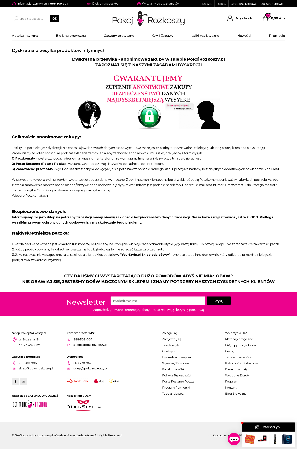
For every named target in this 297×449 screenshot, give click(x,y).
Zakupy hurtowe (272, 3)
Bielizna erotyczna (71, 36)
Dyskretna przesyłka (176, 357)
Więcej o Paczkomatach (30, 195)
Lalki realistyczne (205, 36)
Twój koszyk (170, 345)
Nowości (244, 36)
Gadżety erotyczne (119, 36)
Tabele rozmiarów (238, 357)
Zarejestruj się (171, 339)
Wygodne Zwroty (237, 375)
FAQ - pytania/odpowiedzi (243, 345)
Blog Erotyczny (235, 393)
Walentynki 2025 (236, 333)
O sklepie (168, 351)
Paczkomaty (25, 158)
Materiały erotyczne (239, 339)
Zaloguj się (169, 333)
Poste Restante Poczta (178, 381)
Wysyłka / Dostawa (175, 363)
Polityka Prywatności (176, 375)
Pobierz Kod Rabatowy (241, 363)
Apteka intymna (25, 36)
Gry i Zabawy (163, 36)
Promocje (277, 36)
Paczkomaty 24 (173, 369)
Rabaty (221, 3)
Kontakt (230, 387)
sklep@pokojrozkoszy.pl (90, 345)
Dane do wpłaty (236, 369)
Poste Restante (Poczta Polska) (41, 164)
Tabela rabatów (173, 393)
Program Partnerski (176, 387)
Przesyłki (206, 3)
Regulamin (233, 381)
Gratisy (229, 351)
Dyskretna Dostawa (244, 3)
